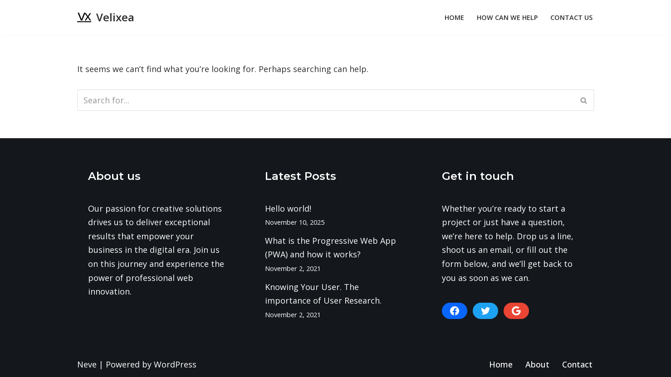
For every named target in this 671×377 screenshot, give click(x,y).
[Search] (325, 100)
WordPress (175, 364)
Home (454, 17)
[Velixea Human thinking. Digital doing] (105, 17)
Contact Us (571, 17)
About (537, 364)
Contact (577, 364)
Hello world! (288, 208)
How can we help (507, 17)
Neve (87, 364)
